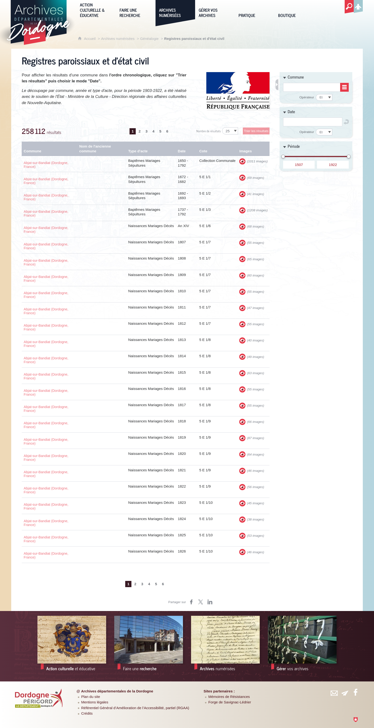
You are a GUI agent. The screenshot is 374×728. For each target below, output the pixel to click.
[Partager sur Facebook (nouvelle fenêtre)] (191, 602)
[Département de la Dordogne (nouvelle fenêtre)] (39, 698)
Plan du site (90, 697)
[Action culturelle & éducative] (96, 10)
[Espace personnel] (358, 5)
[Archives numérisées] (175, 10)
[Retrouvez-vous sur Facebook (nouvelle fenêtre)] (355, 692)
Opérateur (306, 97)
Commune (296, 76)
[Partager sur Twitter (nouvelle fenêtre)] (201, 602)
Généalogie (149, 39)
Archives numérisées (118, 39)
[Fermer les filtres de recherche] (276, 84)
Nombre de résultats (208, 130)
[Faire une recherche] (136, 10)
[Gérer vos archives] (215, 10)
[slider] (283, 154)
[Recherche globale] (349, 7)
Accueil (90, 39)
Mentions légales (94, 702)
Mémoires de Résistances (229, 697)
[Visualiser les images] (242, 161)
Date (291, 111)
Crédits (87, 713)
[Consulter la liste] (344, 87)
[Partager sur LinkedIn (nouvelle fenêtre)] (210, 602)
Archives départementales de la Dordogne (117, 691)
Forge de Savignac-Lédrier (229, 702)
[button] (316, 76)
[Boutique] (294, 10)
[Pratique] (255, 10)
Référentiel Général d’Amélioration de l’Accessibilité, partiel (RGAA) (135, 708)
